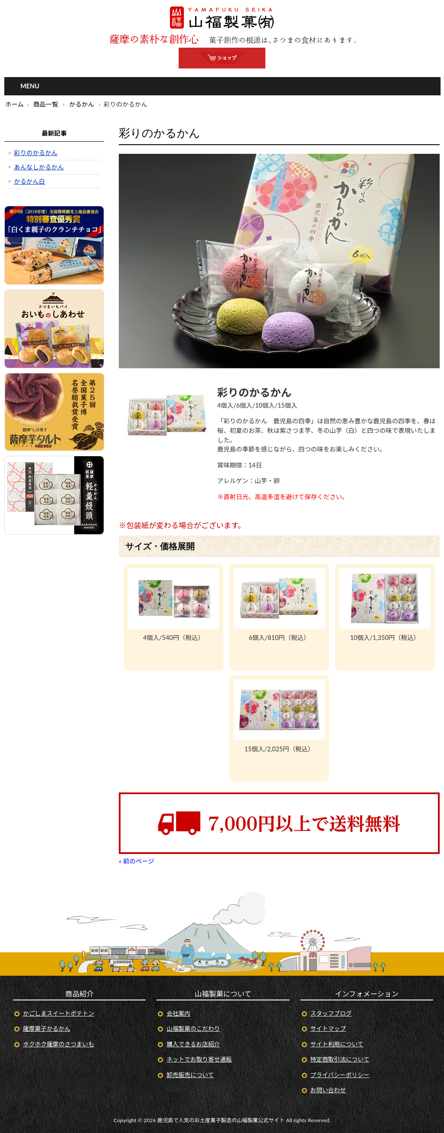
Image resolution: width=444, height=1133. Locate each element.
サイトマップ (328, 1028)
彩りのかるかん (36, 152)
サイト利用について (337, 1044)
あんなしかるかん (39, 167)
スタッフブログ (331, 1013)
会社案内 (178, 1013)
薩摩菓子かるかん (46, 1028)
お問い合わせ (328, 1090)
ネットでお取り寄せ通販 (199, 1059)
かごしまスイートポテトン (58, 1013)
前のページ (138, 861)
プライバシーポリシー (339, 1074)
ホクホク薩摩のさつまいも (58, 1044)
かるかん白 (29, 181)
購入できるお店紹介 (193, 1044)
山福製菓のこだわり (193, 1028)
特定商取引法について (339, 1059)
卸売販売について (190, 1074)
